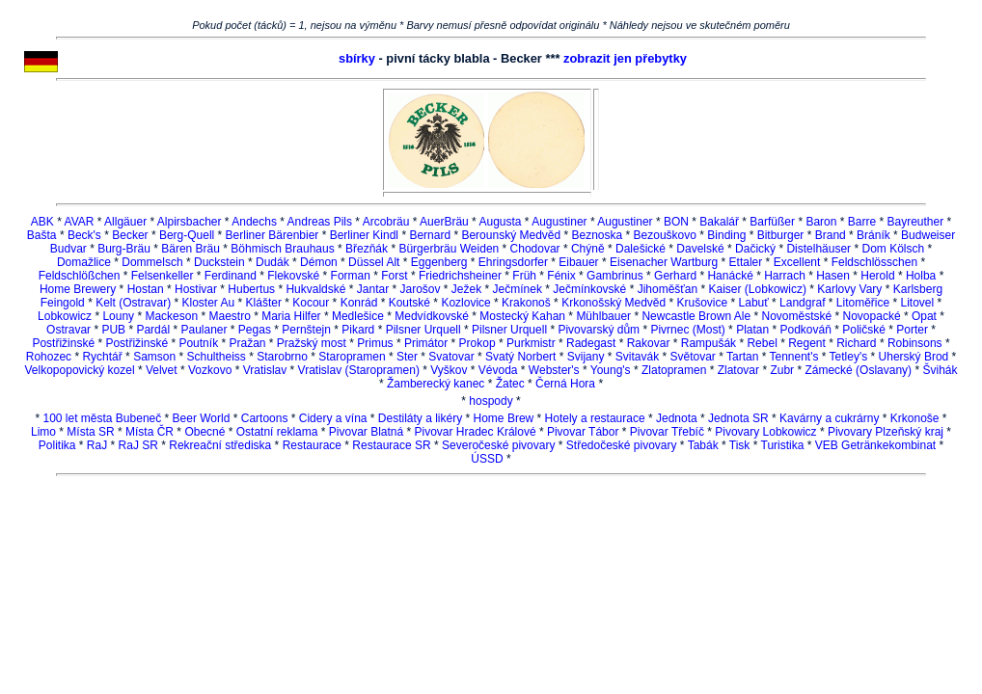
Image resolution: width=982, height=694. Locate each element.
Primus (375, 343)
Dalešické (640, 248)
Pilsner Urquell (423, 329)
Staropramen (351, 356)
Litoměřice (862, 302)
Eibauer (578, 262)
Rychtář (102, 356)
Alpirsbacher (189, 221)
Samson (154, 356)
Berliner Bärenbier (272, 235)
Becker (130, 235)
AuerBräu (444, 221)
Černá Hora (565, 383)
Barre (862, 221)
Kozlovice (465, 302)
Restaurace (312, 445)
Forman (350, 275)
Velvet (161, 370)
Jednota (676, 418)
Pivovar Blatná (366, 432)
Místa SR (90, 432)
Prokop (477, 343)
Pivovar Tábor (582, 432)
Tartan (742, 356)
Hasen (833, 275)
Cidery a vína (333, 418)
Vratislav (265, 370)
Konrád (359, 302)
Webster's (554, 370)
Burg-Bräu (123, 248)
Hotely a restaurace (595, 418)
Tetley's (849, 356)
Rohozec (48, 356)
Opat (924, 316)
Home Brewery (78, 289)
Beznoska (597, 235)
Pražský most (311, 343)
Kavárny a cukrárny (829, 418)
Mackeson (171, 316)
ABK (42, 221)
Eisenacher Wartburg (664, 262)
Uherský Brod (914, 356)
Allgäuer (125, 221)
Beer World (202, 418)
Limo (43, 432)
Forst (394, 275)
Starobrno (282, 356)
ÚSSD (487, 459)
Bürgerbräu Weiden (448, 248)
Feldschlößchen (80, 275)
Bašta (42, 235)
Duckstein (219, 262)
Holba (921, 275)
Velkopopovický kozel (80, 370)
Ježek (466, 289)
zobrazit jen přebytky (625, 58)
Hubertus (251, 289)
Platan (752, 329)
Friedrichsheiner (460, 275)
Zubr (782, 370)
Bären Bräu (190, 248)
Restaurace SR (391, 445)
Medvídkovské (432, 316)
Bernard (429, 235)
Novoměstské (796, 316)
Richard (856, 343)
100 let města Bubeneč (101, 418)
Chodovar (535, 248)
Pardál (153, 329)
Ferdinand (231, 275)
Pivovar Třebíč (667, 432)
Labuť (754, 302)
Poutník (198, 343)
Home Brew (504, 418)
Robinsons (914, 343)
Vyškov (448, 370)
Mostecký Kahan (522, 316)
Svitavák (637, 356)
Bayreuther (915, 221)
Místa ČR (149, 432)
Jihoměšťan (668, 289)
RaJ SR (138, 445)
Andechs (254, 221)
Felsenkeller (162, 275)
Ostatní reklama (277, 432)
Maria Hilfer (290, 316)
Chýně (588, 248)
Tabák (703, 445)
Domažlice (84, 262)
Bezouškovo (665, 235)
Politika (57, 445)
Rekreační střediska (220, 445)
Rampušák (708, 343)
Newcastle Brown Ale (695, 316)
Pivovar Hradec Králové (475, 432)
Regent (807, 343)
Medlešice (358, 316)
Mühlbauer (603, 316)
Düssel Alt (375, 262)
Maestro (230, 316)
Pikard (357, 329)
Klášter (264, 302)
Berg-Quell (186, 235)
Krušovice (702, 302)
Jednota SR (738, 418)
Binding (726, 235)
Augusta (499, 221)
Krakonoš (526, 302)
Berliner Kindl (364, 235)
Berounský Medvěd (510, 235)
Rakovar (648, 343)
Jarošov (419, 289)
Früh (524, 275)
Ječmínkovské (589, 289)
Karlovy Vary (849, 289)
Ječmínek (517, 289)
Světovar (692, 356)
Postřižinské (63, 343)
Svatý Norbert (520, 356)
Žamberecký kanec (435, 383)
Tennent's (793, 356)
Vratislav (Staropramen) (359, 370)
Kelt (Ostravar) (133, 302)
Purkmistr (531, 343)
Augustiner (559, 221)
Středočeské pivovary (621, 445)
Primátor (426, 343)
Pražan (247, 343)
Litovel (918, 302)
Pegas (254, 329)
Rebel (762, 343)
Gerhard (675, 275)
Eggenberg (439, 262)
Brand (830, 235)
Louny (118, 316)
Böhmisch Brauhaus (282, 248)
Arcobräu (386, 221)
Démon (319, 262)
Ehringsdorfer (513, 262)
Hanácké (729, 275)
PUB (113, 329)
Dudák (272, 262)
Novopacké (872, 316)
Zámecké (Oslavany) (858, 370)
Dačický (755, 248)
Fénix (561, 275)
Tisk (739, 445)
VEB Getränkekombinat (875, 445)
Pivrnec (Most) (687, 329)
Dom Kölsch (892, 248)
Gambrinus (614, 275)
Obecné (204, 432)
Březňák (366, 248)
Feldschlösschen (874, 262)
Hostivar (196, 289)
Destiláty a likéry (420, 418)
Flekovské (293, 275)
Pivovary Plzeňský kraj (885, 432)
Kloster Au (208, 302)
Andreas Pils (319, 221)
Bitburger (781, 235)
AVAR (80, 221)
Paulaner (203, 329)
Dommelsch (152, 262)
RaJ (97, 445)
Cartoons (264, 418)
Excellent (797, 262)
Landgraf (802, 302)
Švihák (939, 370)
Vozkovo (210, 370)
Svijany (586, 356)
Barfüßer (772, 221)
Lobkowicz (65, 316)
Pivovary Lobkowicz (765, 432)
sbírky (357, 58)
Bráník (873, 235)
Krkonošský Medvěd (613, 302)
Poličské (864, 329)
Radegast (590, 343)
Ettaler (746, 262)
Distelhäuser (818, 248)
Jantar (373, 289)
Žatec (510, 383)
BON (676, 221)
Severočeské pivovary (498, 445)
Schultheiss (216, 356)
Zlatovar (738, 370)
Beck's (84, 235)
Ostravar (68, 329)
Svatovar (451, 356)
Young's (610, 370)
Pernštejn (306, 329)
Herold (877, 275)
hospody (490, 401)
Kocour (310, 302)
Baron (820, 221)
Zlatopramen (673, 370)
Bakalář (719, 221)
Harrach (784, 275)
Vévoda (498, 370)
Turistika (783, 445)
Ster (407, 356)
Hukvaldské (315, 289)
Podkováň (806, 329)
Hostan (145, 289)
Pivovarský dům (599, 329)
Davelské (699, 248)
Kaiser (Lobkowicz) (757, 289)
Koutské (409, 302)
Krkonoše (915, 418)
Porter (912, 329)
